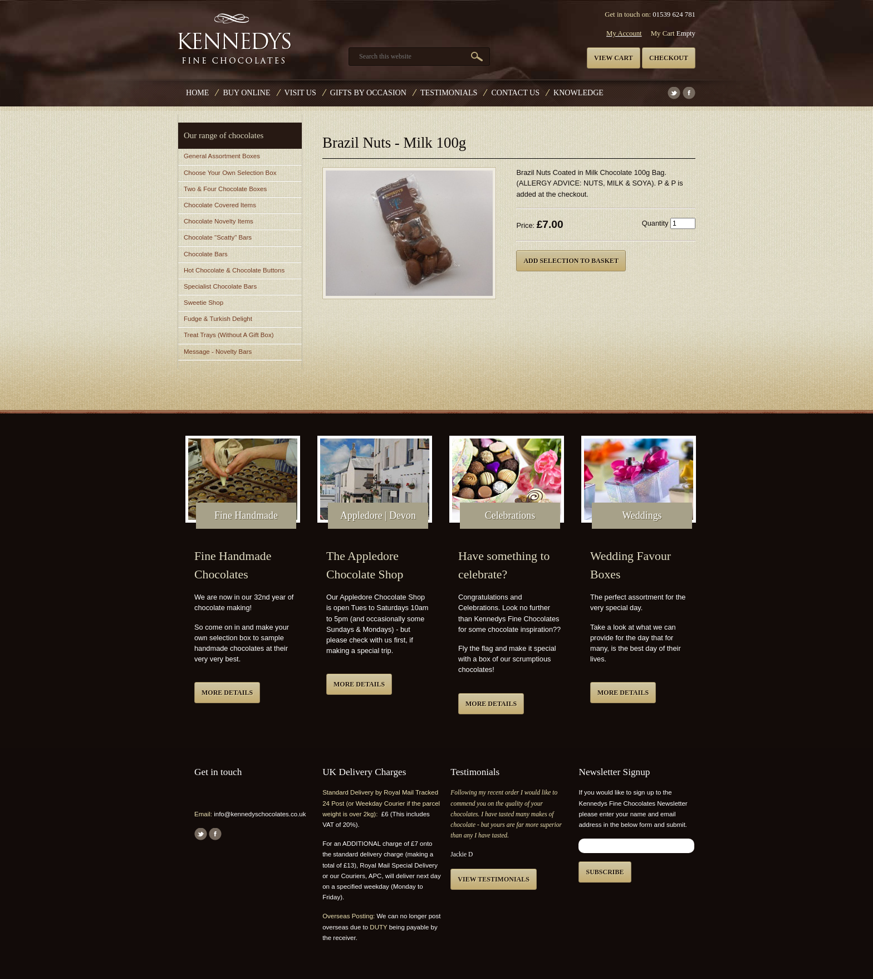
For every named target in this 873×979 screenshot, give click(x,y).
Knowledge (578, 92)
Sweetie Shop (203, 302)
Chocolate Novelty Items (218, 221)
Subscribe (605, 872)
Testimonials (448, 92)
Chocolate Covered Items (220, 205)
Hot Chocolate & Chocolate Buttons (234, 270)
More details (227, 692)
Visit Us (300, 92)
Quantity (655, 223)
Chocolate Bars (206, 254)
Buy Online (246, 92)
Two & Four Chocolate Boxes (225, 189)
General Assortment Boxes (222, 156)
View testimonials (493, 879)
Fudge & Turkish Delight (218, 318)
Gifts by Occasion (368, 92)
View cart (613, 58)
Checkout (668, 58)
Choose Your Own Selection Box (230, 172)
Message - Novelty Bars (218, 351)
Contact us (515, 92)
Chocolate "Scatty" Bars (218, 237)
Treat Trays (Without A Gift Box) (228, 335)
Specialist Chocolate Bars (220, 286)
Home (197, 92)
